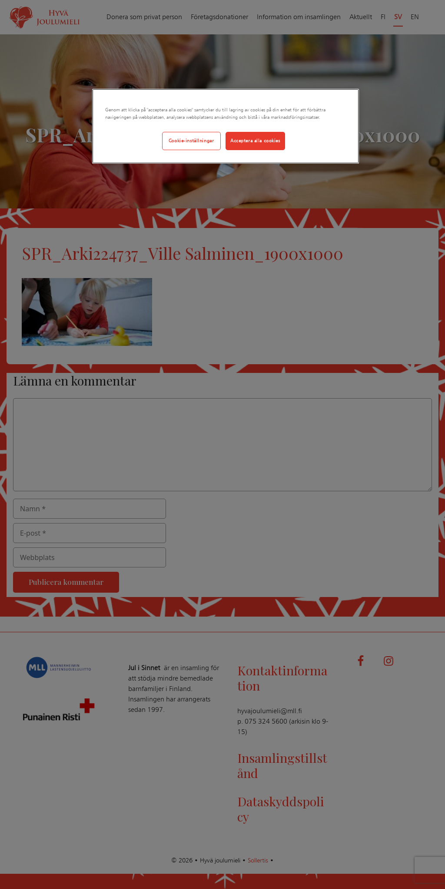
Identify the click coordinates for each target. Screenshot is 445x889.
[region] (225, 126)
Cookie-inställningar (191, 141)
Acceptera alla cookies (255, 141)
